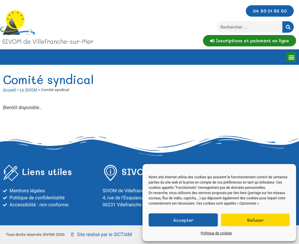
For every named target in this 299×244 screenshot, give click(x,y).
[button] (291, 57)
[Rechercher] (288, 27)
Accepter (183, 220)
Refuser (255, 220)
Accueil (9, 89)
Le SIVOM (28, 89)
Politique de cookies (216, 233)
